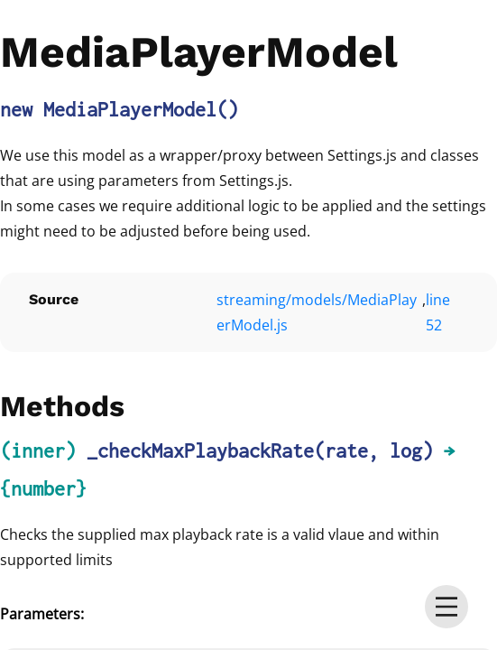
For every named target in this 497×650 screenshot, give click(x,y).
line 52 (438, 312)
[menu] (446, 606)
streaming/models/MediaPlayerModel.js (316, 312)
